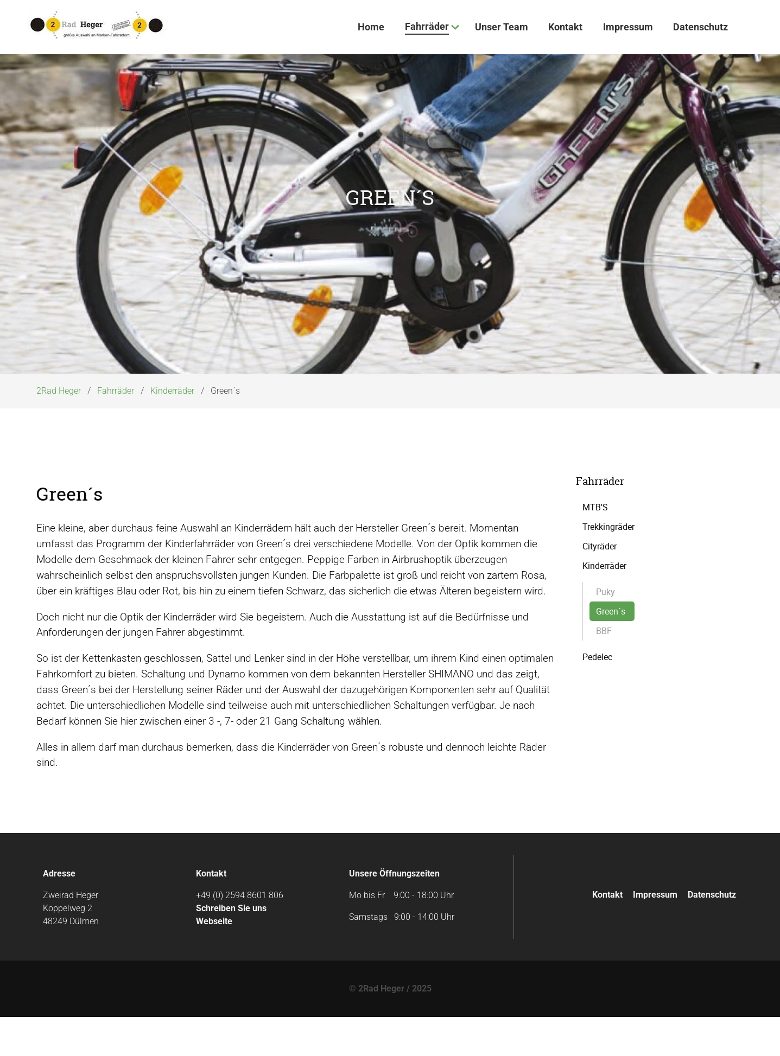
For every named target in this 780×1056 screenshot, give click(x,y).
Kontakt (607, 933)
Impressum (655, 933)
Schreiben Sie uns (231, 947)
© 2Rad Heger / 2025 (390, 1027)
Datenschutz (712, 933)
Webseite (214, 960)
